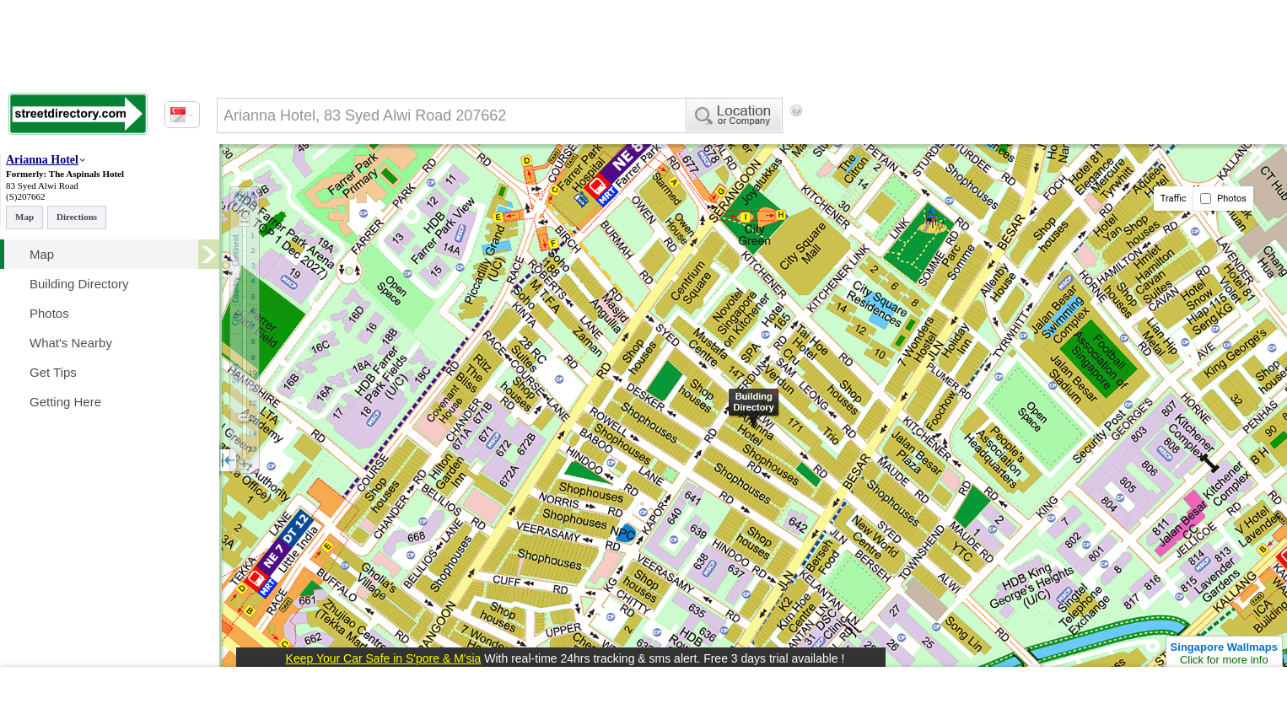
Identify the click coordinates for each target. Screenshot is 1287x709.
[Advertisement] (945, 139)
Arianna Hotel (42, 159)
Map (24, 217)
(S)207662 (25, 196)
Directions (77, 217)
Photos (1223, 198)
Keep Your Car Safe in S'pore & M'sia (384, 658)
